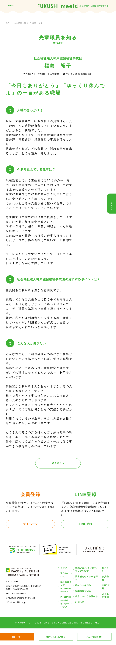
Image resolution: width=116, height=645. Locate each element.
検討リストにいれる (55, 637)
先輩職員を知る (21, 23)
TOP (8, 23)
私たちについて (66, 575)
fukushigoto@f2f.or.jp (23, 598)
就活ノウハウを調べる (86, 596)
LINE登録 (85, 524)
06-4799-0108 (18, 593)
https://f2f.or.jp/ (18, 602)
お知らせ (79, 602)
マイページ (30, 524)
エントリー (17, 637)
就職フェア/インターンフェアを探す (87, 569)
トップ (63, 568)
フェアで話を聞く (94, 637)
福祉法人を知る (83, 585)
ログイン (105, 569)
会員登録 (105, 578)
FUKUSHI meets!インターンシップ (66, 602)
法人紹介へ (58, 463)
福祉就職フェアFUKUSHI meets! (66, 587)
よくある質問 (105, 595)
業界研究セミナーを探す (86, 578)
